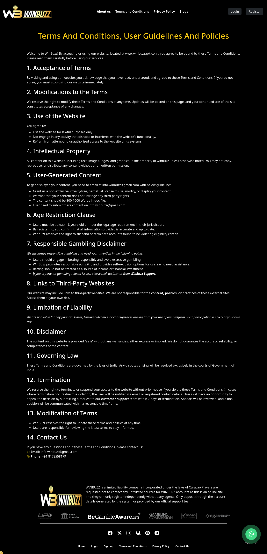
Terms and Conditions (132, 11)
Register (255, 11)
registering (45, 229)
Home (81, 546)
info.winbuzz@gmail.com (120, 185)
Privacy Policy (164, 11)
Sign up (108, 546)
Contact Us (182, 546)
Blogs (184, 11)
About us (104, 11)
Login (235, 11)
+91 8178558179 (54, 456)
